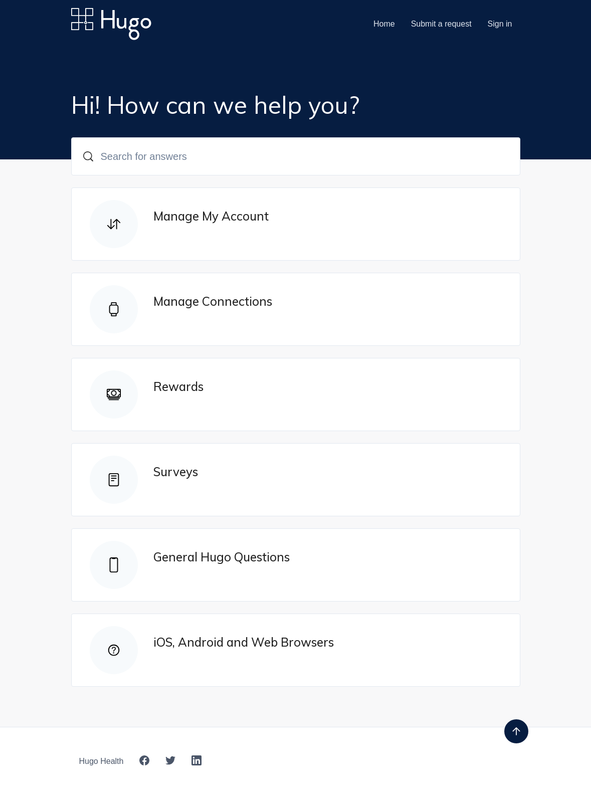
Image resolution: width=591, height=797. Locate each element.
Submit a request (441, 24)
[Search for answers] (296, 156)
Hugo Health (101, 761)
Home (384, 24)
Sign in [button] (500, 24)
